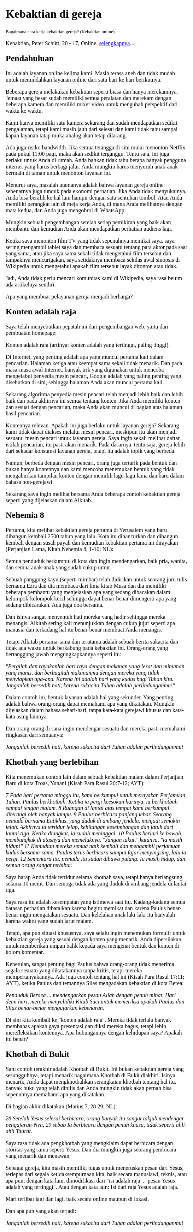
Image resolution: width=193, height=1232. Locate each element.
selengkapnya (114, 43)
